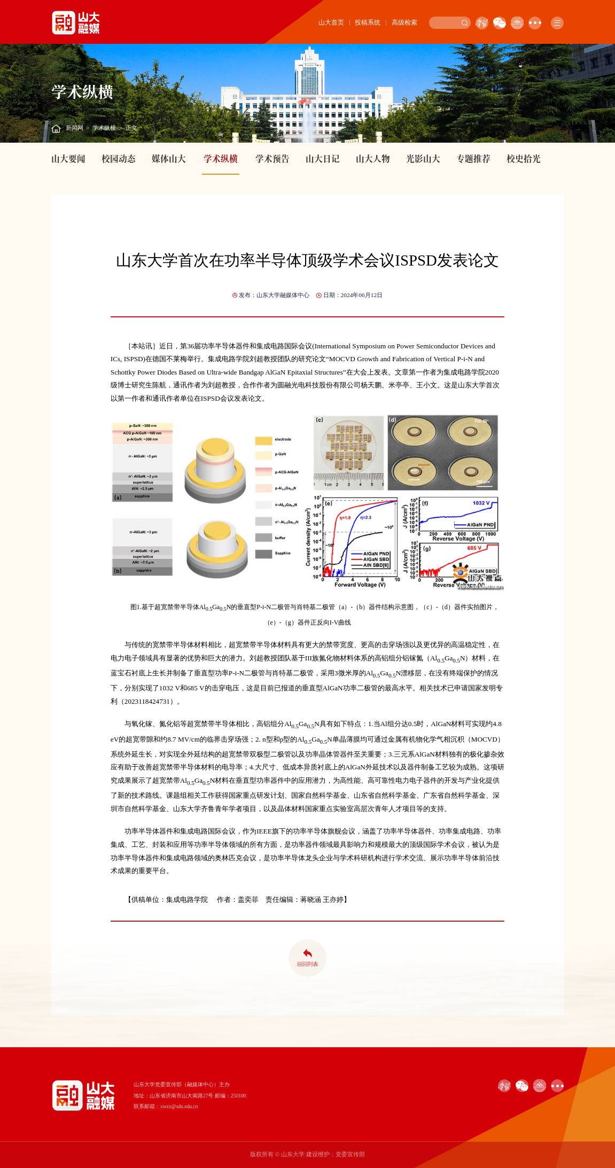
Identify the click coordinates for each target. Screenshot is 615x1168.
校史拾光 (524, 158)
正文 (131, 127)
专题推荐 (473, 158)
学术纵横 (104, 127)
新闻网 (74, 127)
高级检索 (404, 22)
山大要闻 (68, 158)
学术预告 (272, 158)
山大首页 (331, 22)
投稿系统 (367, 22)
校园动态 (119, 158)
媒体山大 (169, 158)
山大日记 (323, 158)
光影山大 (423, 158)
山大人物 (373, 158)
